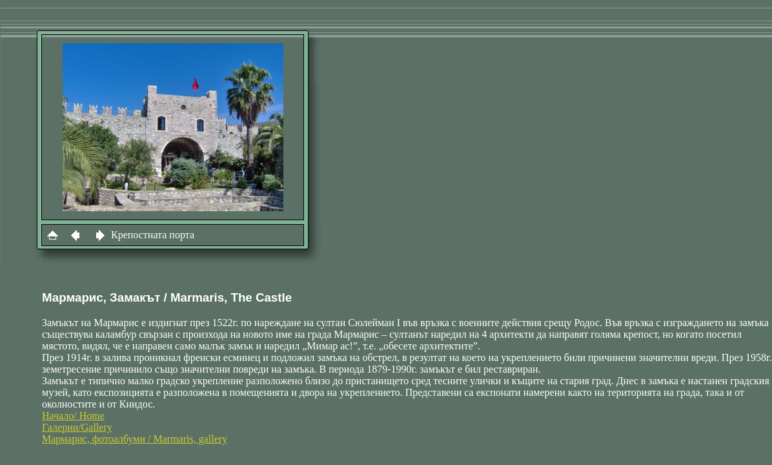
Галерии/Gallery (77, 427)
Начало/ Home (73, 415)
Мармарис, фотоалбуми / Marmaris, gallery (134, 438)
